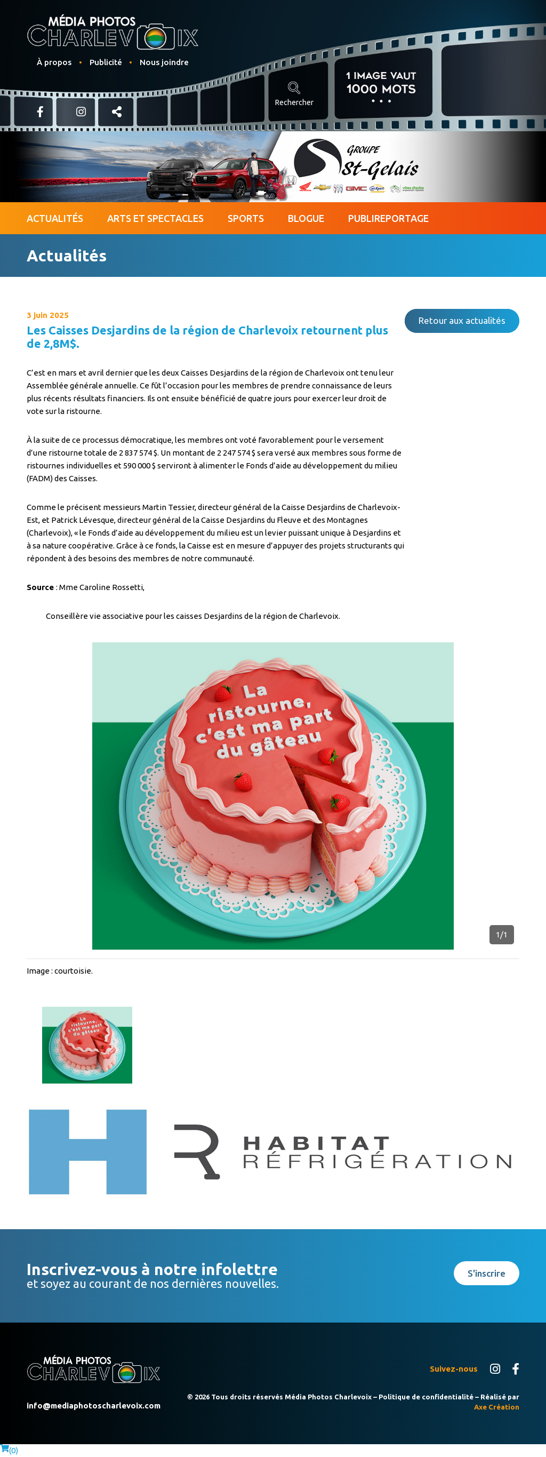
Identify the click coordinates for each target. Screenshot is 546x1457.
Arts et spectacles (155, 218)
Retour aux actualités (462, 320)
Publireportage (388, 218)
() (9, 1450)
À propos (54, 62)
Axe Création (496, 1407)
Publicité (106, 62)
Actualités (55, 218)
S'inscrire (486, 1273)
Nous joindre (164, 62)
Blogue (306, 218)
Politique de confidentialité (426, 1396)
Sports (246, 218)
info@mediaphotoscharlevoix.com (93, 1405)
